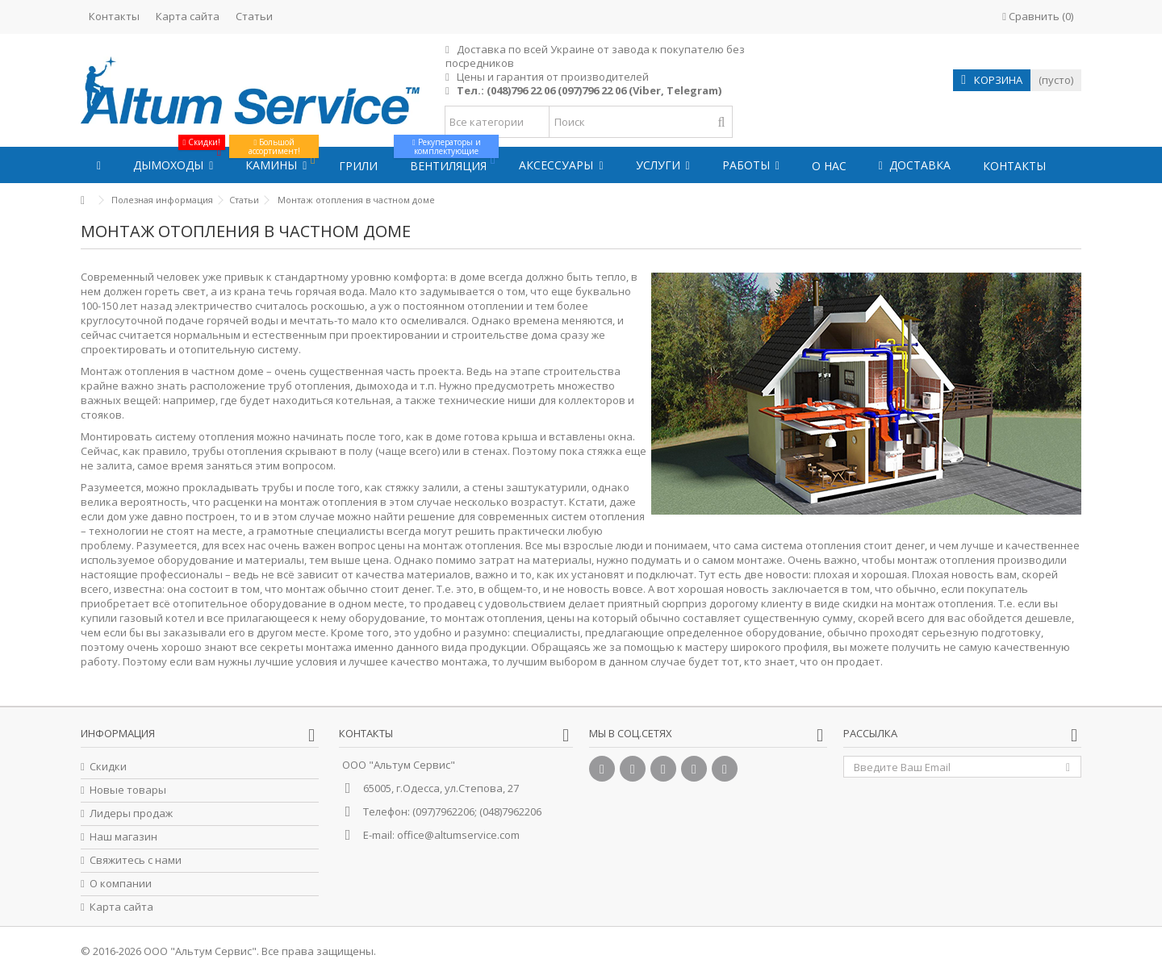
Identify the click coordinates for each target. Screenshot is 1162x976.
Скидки (108, 767)
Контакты (114, 16)
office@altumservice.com (458, 835)
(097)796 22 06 (592, 90)
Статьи (254, 16)
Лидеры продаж (131, 813)
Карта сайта (187, 16)
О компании (121, 883)
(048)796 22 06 (521, 90)
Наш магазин (123, 837)
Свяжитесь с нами (136, 860)
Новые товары (128, 790)
